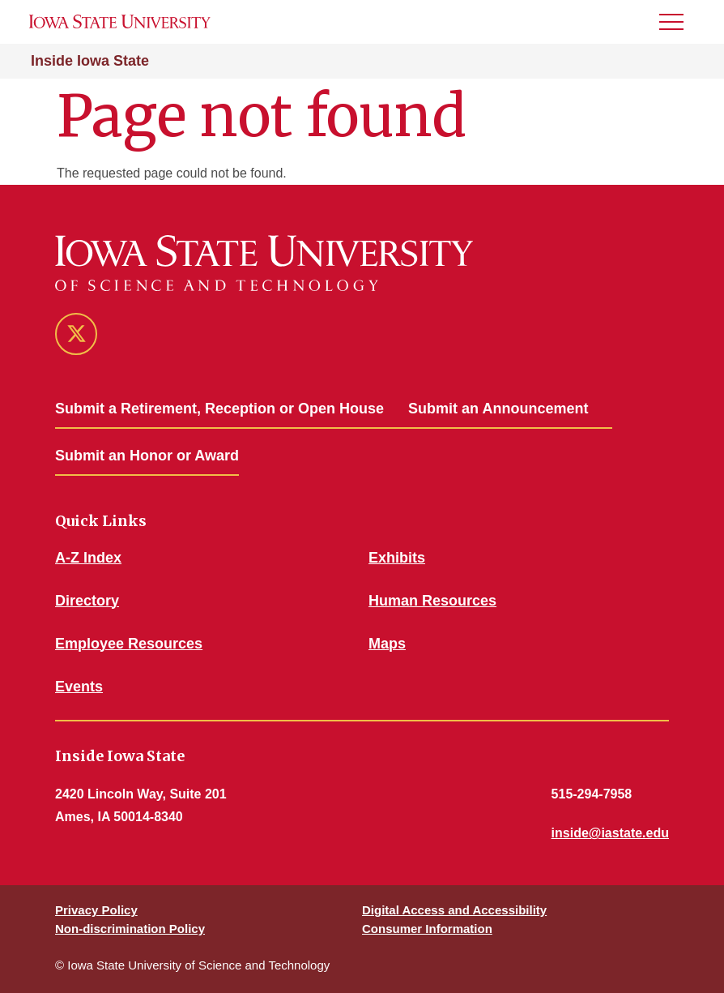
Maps (387, 644)
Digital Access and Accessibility (454, 910)
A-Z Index (88, 558)
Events (79, 686)
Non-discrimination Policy (130, 928)
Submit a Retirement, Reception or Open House (219, 408)
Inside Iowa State (90, 61)
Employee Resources (128, 644)
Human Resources (432, 601)
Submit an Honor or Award (147, 455)
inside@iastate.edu (610, 833)
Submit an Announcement (498, 408)
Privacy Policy (96, 910)
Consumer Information (427, 928)
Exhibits (396, 558)
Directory (87, 601)
